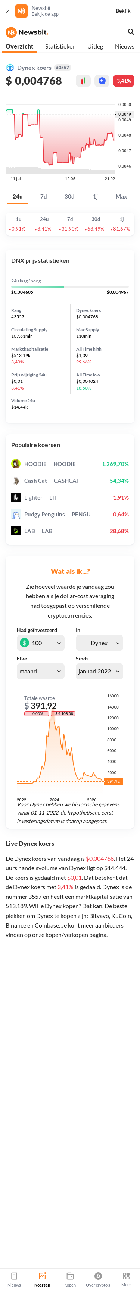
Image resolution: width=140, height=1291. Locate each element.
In (78, 630)
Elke (22, 659)
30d (70, 196)
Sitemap (88, 1265)
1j (95, 196)
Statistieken (60, 46)
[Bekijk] (127, 11)
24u (18, 196)
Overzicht (19, 46)
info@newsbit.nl (24, 1234)
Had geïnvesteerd (37, 630)
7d (43, 196)
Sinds (82, 659)
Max (121, 196)
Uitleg (95, 46)
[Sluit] (7, 11)
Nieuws (124, 46)
